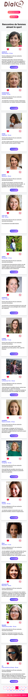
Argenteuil (4, 135)
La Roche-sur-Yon (6, 381)
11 (14, 690)
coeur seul (4, 215)
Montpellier (4, 258)
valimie (3, 256)
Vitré (3, 217)
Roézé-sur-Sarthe (6, 421)
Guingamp (4, 462)
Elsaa (3, 543)
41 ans (9, 544)
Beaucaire (4, 544)
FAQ (8, 695)
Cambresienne (5, 93)
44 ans (7, 299)
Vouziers (4, 503)
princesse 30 (5, 584)
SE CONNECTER (14, 16)
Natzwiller (4, 340)
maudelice (4, 420)
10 (11, 690)
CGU (11, 695)
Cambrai (4, 94)
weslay (3, 134)
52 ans (9, 135)
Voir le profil (14, 67)
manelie (4, 379)
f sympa (4, 338)
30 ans (8, 503)
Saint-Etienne (5, 53)
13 (20, 690)
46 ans (6, 217)
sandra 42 (4, 52)
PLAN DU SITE (17, 695)
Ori (2, 666)
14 (23, 690)
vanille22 (4, 461)
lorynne (4, 502)
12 (17, 690)
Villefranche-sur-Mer (7, 626)
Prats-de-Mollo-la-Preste (8, 667)
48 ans (9, 176)
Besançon (4, 176)
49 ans (13, 421)
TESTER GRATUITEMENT (14, 12)
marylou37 (4, 297)
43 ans (11, 53)
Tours (3, 299)
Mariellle (4, 625)
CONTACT (24, 695)
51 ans (9, 340)
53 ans (8, 94)
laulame (4, 174)
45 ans (14, 626)
